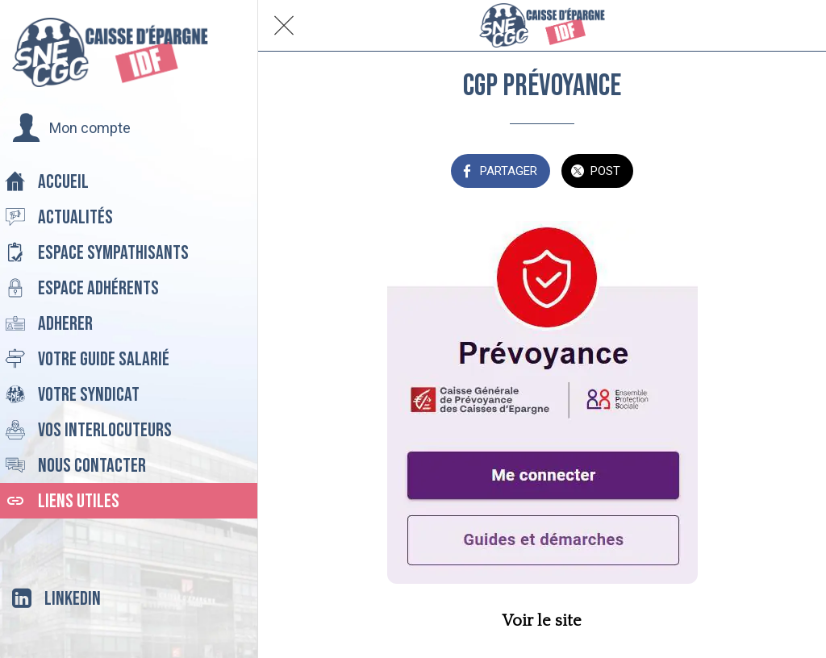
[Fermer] (284, 25)
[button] (71, 128)
